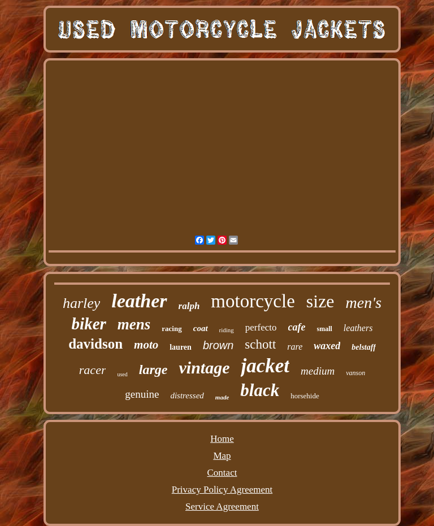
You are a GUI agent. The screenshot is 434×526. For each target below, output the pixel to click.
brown (218, 345)
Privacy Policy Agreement (222, 489)
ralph (189, 306)
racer (92, 370)
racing (171, 328)
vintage (204, 367)
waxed (327, 345)
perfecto (261, 327)
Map (222, 455)
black (259, 390)
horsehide (304, 396)
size (320, 301)
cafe (297, 327)
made (222, 397)
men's (364, 302)
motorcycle (252, 301)
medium (318, 371)
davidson (95, 343)
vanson (355, 373)
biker (89, 324)
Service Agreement (222, 506)
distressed (186, 395)
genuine (142, 394)
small (324, 329)
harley (81, 303)
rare (294, 346)
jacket (265, 366)
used (122, 374)
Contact (222, 472)
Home (222, 438)
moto (146, 344)
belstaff (363, 347)
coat (200, 328)
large (153, 369)
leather (139, 300)
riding (226, 330)
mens (134, 324)
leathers (358, 328)
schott (260, 344)
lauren (181, 347)
